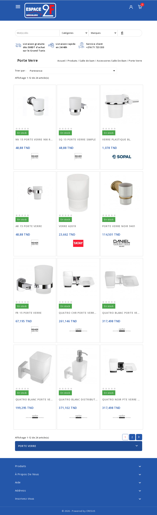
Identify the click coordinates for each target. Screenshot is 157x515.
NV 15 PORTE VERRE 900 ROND (35, 139)
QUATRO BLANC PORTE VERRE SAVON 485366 (121, 312)
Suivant (139, 437)
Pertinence (73, 71)
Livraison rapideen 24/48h (66, 45)
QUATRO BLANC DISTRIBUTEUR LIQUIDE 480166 (78, 399)
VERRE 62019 (67, 226)
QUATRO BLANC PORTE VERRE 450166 (35, 399)
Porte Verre (27, 446)
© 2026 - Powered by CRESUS (78, 511)
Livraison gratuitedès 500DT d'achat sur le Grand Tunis (34, 47)
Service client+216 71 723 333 (95, 45)
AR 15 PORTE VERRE (29, 226)
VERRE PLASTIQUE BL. (116, 139)
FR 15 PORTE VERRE (29, 312)
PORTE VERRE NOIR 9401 (118, 226)
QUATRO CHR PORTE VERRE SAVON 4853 (78, 312)
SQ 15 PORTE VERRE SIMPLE (77, 139)
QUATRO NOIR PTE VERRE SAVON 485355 (121, 399)
